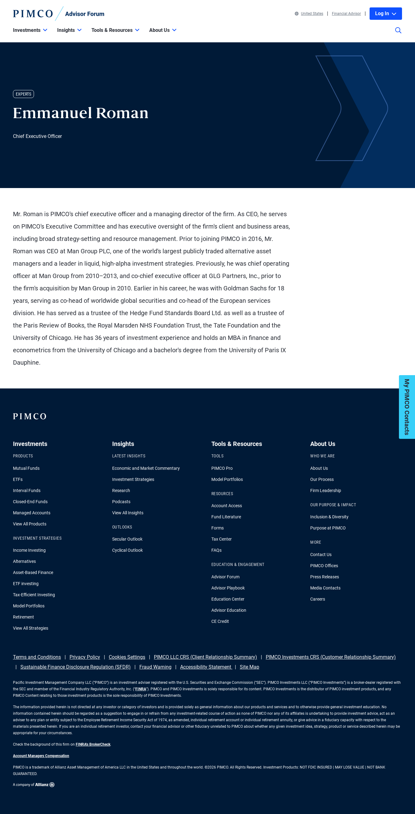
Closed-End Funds (30, 501)
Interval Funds (26, 490)
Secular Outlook (127, 539)
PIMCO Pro (222, 468)
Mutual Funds (26, 468)
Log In (385, 13)
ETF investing (26, 583)
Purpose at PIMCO (328, 527)
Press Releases (324, 576)
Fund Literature (226, 516)
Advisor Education (228, 610)
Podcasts (121, 501)
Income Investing (29, 550)
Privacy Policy (85, 657)
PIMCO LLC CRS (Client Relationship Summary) (205, 657)
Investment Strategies (133, 479)
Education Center (227, 599)
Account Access (226, 505)
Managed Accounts (31, 512)
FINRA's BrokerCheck (93, 744)
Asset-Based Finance (33, 572)
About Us (319, 468)
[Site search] (398, 34)
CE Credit (220, 621)
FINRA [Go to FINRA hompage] (140, 689)
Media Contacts (325, 587)
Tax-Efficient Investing (34, 594)
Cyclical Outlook (127, 550)
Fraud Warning (155, 667)
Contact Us (321, 554)
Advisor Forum (225, 576)
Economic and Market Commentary (146, 468)
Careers (317, 599)
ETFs (18, 479)
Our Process (322, 479)
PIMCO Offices (324, 565)
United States (309, 13)
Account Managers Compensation (41, 756)
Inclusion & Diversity (329, 516)
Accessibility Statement (206, 667)
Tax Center (221, 539)
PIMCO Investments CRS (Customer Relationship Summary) (331, 657)
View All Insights (127, 512)
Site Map (249, 667)
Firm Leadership (325, 490)
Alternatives (24, 561)
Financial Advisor (346, 13)
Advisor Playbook (228, 587)
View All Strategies (30, 628)
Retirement (23, 617)
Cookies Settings (127, 657)
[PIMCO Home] (58, 13)
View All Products (29, 523)
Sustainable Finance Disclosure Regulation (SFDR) (75, 667)
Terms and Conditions (37, 657)
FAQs (216, 550)
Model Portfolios (28, 605)
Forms (217, 527)
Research (121, 490)
